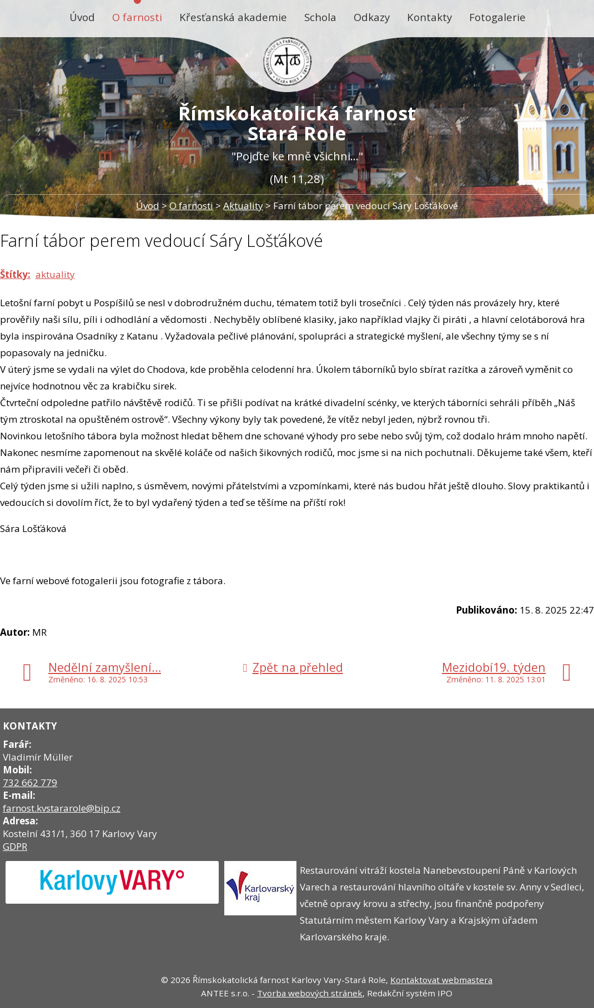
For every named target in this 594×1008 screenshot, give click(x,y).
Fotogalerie (497, 17)
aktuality (55, 274)
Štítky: (15, 274)
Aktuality (243, 205)
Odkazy (372, 17)
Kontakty (429, 17)
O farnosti (137, 17)
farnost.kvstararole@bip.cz (61, 808)
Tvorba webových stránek (310, 993)
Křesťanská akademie (233, 17)
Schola (320, 17)
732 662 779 (30, 782)
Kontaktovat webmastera (441, 979)
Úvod (82, 17)
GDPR (15, 846)
